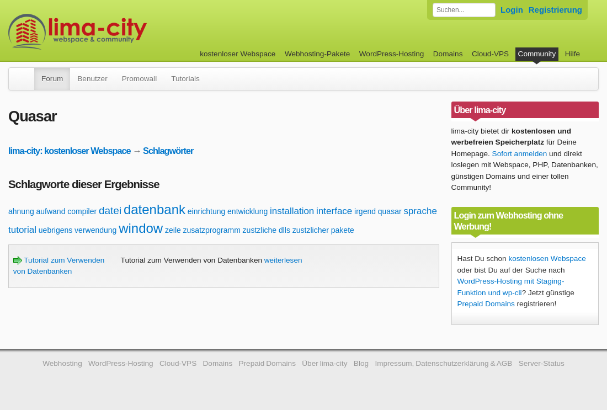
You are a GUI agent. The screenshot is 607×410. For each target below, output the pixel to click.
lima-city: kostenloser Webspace (69, 151)
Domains (448, 54)
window (141, 228)
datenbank (154, 209)
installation (292, 211)
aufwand (51, 211)
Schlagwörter (168, 151)
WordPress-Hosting (391, 54)
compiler (82, 211)
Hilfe (572, 54)
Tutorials (185, 78)
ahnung (21, 211)
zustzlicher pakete (323, 230)
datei (110, 210)
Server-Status (542, 363)
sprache (419, 211)
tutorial (22, 230)
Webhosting (62, 363)
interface (334, 211)
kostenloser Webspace (237, 54)
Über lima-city (324, 363)
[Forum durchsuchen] (464, 10)
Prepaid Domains (486, 304)
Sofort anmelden (519, 154)
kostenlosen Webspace (546, 258)
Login (511, 9)
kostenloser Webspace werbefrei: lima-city (118, 32)
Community (537, 54)
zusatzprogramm (212, 230)
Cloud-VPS (490, 54)
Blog (361, 363)
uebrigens (56, 230)
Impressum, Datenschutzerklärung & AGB (443, 363)
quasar (390, 211)
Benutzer (92, 78)
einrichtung (207, 211)
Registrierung (555, 9)
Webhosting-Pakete (317, 54)
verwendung (95, 230)
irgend (365, 211)
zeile (173, 230)
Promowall (139, 78)
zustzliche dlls (266, 230)
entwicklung (247, 211)
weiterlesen (283, 260)
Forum (52, 78)
